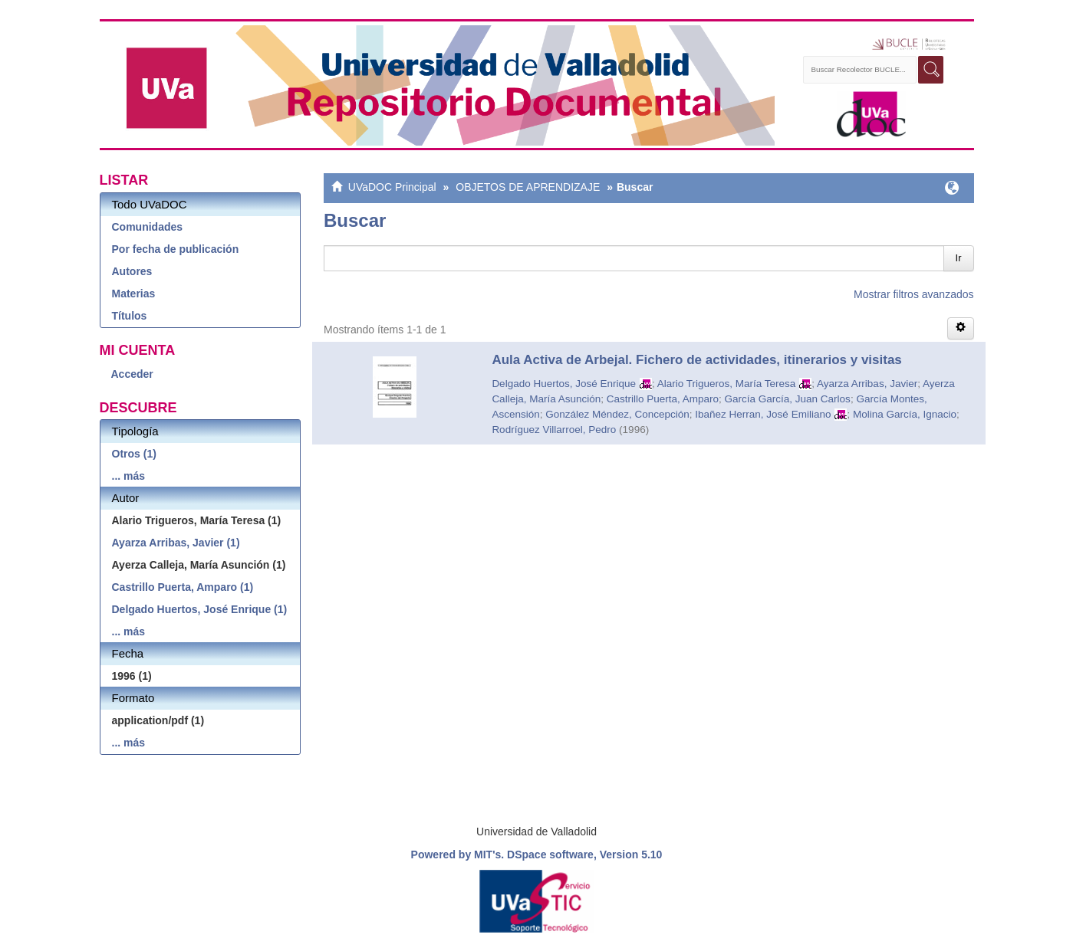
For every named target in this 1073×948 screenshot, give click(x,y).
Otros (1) (134, 454)
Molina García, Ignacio (904, 414)
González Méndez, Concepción (617, 414)
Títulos (129, 316)
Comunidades (147, 227)
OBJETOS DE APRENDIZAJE (528, 187)
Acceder (132, 374)
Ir (959, 258)
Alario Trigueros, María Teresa (726, 383)
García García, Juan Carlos (788, 399)
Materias (134, 293)
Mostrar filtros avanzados (913, 294)
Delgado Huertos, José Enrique (564, 383)
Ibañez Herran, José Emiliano (763, 414)
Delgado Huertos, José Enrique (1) (200, 609)
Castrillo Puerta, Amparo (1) (183, 587)
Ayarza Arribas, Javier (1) (176, 542)
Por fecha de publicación (175, 249)
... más (129, 476)
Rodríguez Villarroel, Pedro (554, 429)
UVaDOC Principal (392, 187)
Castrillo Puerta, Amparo (663, 399)
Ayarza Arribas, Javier (867, 383)
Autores (132, 271)
